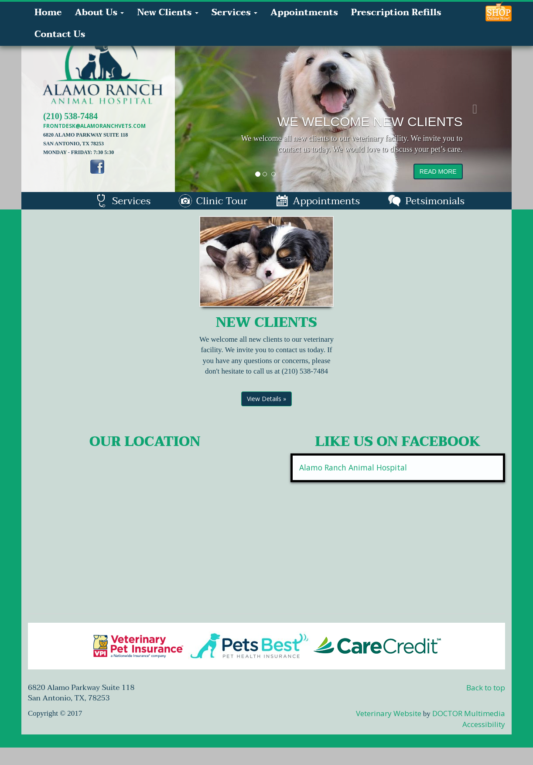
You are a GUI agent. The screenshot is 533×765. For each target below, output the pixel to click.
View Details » (266, 399)
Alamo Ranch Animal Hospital (353, 467)
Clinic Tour (213, 200)
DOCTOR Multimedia (468, 713)
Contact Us (59, 34)
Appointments (304, 12)
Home (48, 12)
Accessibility (483, 724)
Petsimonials (426, 200)
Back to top (485, 688)
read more (438, 171)
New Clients (167, 12)
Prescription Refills (396, 12)
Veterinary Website (388, 713)
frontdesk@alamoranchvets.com (94, 126)
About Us (99, 12)
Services (234, 12)
